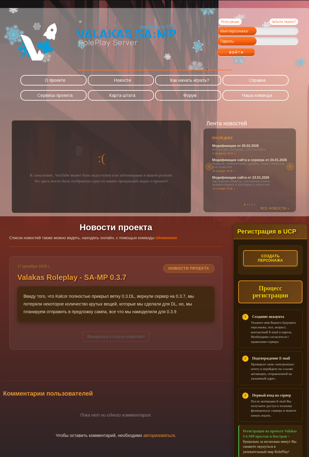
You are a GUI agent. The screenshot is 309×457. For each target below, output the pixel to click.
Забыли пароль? (284, 21)
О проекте (55, 80)
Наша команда (257, 95)
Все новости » (275, 208)
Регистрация (230, 21)
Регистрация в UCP (266, 231)
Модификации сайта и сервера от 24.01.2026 (249, 160)
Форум (190, 95)
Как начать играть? (189, 80)
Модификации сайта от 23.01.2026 (240, 177)
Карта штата (122, 95)
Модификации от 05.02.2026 (235, 145)
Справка (257, 80)
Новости (122, 80)
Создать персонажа (270, 258)
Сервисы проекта (55, 95)
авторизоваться (159, 435)
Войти (248, 50)
